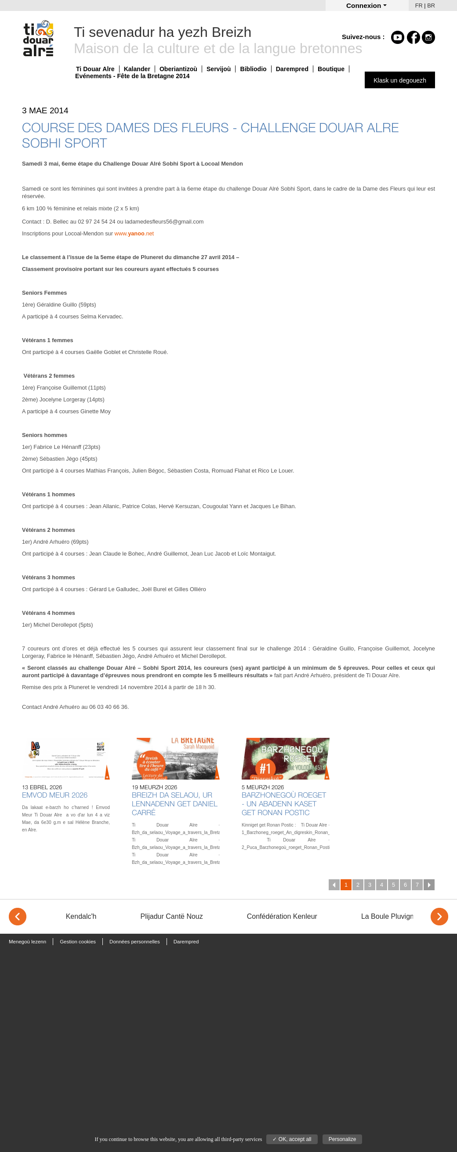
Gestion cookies (78, 941)
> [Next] (439, 916)
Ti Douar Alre (95, 68)
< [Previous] (17, 916)
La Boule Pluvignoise (394, 916)
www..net (134, 233)
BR (431, 5)
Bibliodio (253, 68)
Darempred (292, 68)
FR (419, 5)
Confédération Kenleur (282, 916)
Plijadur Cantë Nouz (171, 916)
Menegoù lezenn (27, 941)
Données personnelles (134, 941)
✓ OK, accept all (291, 1139)
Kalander (137, 68)
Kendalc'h (81, 916)
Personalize (342, 1139)
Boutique (331, 68)
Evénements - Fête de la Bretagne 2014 (132, 75)
